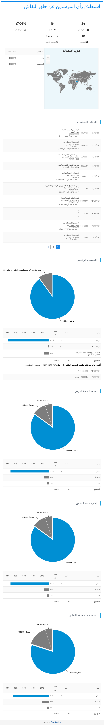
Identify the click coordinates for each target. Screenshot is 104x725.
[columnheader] (30, 51)
